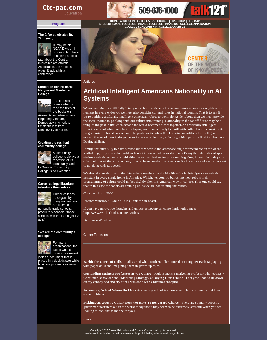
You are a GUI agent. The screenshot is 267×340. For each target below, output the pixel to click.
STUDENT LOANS (110, 24)
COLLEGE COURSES (172, 26)
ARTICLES (143, 21)
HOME (114, 21)
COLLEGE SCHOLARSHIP (141, 26)
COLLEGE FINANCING (164, 24)
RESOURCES (160, 21)
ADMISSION (127, 21)
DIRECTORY (178, 21)
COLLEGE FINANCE (135, 24)
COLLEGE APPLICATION (195, 24)
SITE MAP (194, 21)
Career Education (95, 235)
